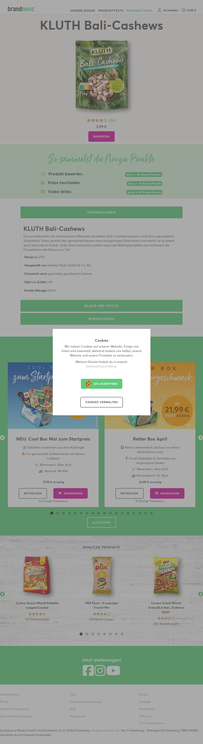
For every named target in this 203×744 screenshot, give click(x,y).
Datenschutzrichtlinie (101, 366)
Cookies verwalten (101, 402)
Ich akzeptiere (101, 383)
